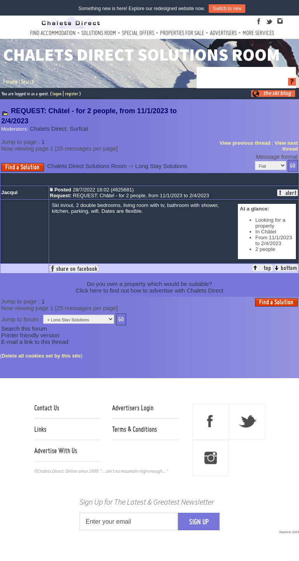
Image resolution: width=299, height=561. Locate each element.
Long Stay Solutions (161, 166)
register (71, 93)
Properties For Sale (182, 33)
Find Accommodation (53, 33)
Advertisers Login (132, 407)
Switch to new (227, 8)
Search (27, 81)
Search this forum (24, 328)
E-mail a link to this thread (35, 341)
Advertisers (223, 33)
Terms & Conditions (134, 429)
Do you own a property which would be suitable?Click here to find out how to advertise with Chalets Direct (149, 287)
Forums (10, 81)
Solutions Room (98, 33)
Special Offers (138, 33)
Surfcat (79, 128)
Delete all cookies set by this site (41, 356)
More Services (258, 33)
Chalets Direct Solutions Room (87, 166)
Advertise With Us (55, 450)
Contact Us (46, 407)
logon (57, 93)
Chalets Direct (48, 128)
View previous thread (245, 143)
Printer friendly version (30, 335)
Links (40, 429)
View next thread (286, 146)
